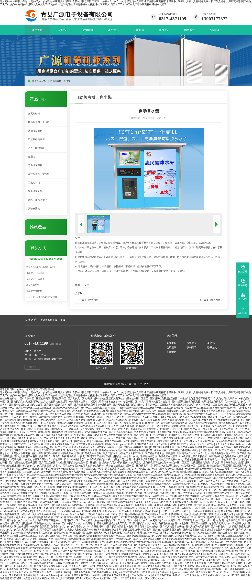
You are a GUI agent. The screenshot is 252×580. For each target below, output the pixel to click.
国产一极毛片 (218, 526)
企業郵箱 (171, 352)
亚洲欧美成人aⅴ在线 (194, 560)
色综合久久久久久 (60, 526)
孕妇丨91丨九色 (40, 508)
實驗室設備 (34, 208)
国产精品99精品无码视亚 (133, 407)
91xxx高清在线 (90, 542)
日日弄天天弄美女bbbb (224, 407)
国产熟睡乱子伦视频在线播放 (183, 450)
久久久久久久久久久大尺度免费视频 (19, 529)
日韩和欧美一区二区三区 (61, 499)
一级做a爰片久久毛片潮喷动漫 (54, 542)
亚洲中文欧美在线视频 (139, 535)
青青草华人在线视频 (156, 414)
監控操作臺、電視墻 (38, 174)
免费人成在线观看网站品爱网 (117, 435)
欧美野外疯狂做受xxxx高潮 (86, 575)
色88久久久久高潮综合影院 (54, 493)
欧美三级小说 (239, 523)
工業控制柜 (34, 182)
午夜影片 (113, 407)
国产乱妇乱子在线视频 (144, 441)
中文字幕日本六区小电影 (27, 447)
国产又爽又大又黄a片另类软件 (84, 398)
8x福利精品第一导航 (116, 459)
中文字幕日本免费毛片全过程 (155, 401)
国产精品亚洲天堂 (155, 453)
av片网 (176, 508)
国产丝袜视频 (225, 532)
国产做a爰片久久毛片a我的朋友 (111, 462)
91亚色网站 (27, 429)
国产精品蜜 (26, 511)
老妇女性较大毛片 (90, 438)
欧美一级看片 (30, 417)
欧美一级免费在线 (80, 508)
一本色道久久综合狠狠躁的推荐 (138, 456)
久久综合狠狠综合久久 (164, 535)
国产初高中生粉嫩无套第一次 (176, 532)
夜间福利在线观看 (208, 554)
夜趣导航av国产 (168, 493)
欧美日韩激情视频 (234, 551)
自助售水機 (87, 300)
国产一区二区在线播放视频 (97, 566)
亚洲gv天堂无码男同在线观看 (109, 493)
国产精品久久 (36, 441)
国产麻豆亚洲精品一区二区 (225, 499)
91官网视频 (58, 432)
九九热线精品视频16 (145, 432)
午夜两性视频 (69, 456)
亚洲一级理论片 (208, 502)
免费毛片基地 (166, 523)
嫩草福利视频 (175, 414)
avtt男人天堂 (168, 420)
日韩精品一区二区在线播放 (55, 545)
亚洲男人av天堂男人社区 (215, 548)
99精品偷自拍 (235, 563)
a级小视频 (65, 575)
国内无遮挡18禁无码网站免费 (50, 450)
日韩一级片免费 (28, 432)
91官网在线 (215, 456)
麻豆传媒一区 (115, 423)
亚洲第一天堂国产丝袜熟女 (174, 511)
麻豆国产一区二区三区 (39, 474)
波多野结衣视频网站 (189, 496)
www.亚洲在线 (74, 490)
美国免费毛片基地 (230, 511)
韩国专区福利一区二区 (113, 535)
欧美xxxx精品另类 (113, 414)
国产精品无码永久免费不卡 (98, 474)
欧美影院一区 (189, 438)
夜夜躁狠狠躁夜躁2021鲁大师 (57, 435)
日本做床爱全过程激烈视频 (235, 462)
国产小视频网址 (15, 542)
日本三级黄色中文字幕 (109, 529)
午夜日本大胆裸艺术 (15, 474)
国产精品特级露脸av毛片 (120, 526)
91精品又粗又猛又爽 (80, 496)
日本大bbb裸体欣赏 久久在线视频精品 (84, 459)
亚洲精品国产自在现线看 (211, 474)
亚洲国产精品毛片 (234, 435)
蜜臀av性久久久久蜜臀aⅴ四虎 (144, 420)
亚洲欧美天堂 (156, 478)
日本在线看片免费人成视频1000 (164, 438)
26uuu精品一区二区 (127, 401)
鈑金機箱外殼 (35, 191)
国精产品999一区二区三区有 (29, 444)
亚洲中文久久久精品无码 (157, 499)
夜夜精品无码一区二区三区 (18, 551)
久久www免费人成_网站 (143, 468)
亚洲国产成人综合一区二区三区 (151, 444)
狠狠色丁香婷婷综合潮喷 (34, 563)
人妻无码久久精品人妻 (125, 566)
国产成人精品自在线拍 (172, 526)
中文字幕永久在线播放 (213, 410)
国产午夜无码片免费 (41, 572)
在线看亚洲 (88, 517)
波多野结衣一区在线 (50, 456)
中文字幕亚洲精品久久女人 (192, 535)
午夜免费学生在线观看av (234, 404)
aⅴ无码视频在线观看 (226, 441)
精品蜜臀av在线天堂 (163, 542)
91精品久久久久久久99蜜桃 (37, 471)
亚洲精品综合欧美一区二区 (78, 462)
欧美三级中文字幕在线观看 (203, 557)
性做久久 (138, 502)
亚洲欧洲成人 (230, 484)
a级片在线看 (36, 404)
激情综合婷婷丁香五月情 (219, 465)
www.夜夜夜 (127, 505)
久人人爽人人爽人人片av (151, 578)
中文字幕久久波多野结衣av (146, 481)
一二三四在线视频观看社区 (176, 545)
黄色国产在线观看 (60, 508)
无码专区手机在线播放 (52, 529)
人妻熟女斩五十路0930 (41, 484)
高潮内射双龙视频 (201, 545)
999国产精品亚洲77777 (185, 484)
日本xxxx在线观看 (102, 496)
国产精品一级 (82, 441)
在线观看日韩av (42, 429)
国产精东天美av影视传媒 (27, 435)
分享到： (80, 293)
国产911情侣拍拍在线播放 (221, 535)
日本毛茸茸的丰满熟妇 (147, 526)
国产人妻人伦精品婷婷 (184, 569)
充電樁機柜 (34, 113)
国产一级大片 (105, 554)
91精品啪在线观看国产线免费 (80, 417)
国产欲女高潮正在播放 (26, 456)
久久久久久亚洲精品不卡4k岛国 (56, 535)
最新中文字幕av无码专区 (191, 493)
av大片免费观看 (103, 517)
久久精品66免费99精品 (137, 560)
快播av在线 (27, 426)
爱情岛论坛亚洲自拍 (44, 511)
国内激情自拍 (111, 548)
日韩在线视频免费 (92, 511)
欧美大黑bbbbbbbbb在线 (213, 505)
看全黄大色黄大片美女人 (147, 545)
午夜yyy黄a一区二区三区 (54, 447)
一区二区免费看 (47, 423)
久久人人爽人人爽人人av (163, 471)
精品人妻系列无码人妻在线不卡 (213, 566)
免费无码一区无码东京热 (66, 407)
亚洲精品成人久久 (174, 474)
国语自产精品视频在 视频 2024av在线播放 (198, 447)
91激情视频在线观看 (167, 456)
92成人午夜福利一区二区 (118, 441)
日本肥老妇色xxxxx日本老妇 (160, 551)
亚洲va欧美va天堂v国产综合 (67, 474)
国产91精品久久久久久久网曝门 (143, 520)
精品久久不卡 (35, 481)
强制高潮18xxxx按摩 (20, 499)
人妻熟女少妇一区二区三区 (59, 441)
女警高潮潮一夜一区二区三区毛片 (218, 450)
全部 (86, 285)
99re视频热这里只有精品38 (193, 456)
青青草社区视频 (31, 496)
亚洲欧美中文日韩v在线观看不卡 (79, 554)
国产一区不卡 (18, 478)
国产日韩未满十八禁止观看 (69, 484)
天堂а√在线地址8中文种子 (25, 493)
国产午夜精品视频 (28, 502)
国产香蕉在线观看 (124, 417)
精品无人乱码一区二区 (202, 444)
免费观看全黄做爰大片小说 (205, 462)
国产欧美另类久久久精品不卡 (156, 572)
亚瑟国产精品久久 (18, 404)
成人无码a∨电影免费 (186, 554)
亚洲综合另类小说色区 (166, 505)
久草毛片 (201, 520)
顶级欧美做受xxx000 (67, 487)
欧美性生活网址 (105, 417)
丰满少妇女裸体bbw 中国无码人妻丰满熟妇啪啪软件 (113, 514)
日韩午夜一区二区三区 (208, 404)
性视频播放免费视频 (213, 401)
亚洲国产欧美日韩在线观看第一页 (114, 499)
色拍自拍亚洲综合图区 (172, 429)
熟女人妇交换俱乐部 (195, 514)
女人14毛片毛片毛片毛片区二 (220, 453)
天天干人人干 (124, 523)
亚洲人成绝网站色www (68, 511)
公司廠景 (171, 347)
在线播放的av (151, 429)
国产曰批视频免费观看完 (127, 554)
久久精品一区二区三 (61, 548)
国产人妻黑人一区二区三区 (152, 404)
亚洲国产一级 (177, 398)
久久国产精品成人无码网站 (184, 502)
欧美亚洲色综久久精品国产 (88, 548)
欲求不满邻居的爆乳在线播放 (37, 532)
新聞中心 (171, 343)
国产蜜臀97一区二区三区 (188, 548)
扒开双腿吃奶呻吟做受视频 (137, 529)
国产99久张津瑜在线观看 (68, 517)
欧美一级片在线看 (157, 450)
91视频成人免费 (95, 471)
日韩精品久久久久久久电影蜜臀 (183, 410)
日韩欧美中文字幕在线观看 (83, 481)
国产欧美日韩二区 (179, 444)
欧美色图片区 (103, 429)
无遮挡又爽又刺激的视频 (87, 535)
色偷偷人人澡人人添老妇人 (14, 572)
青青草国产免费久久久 (170, 441)
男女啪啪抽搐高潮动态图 (158, 484)
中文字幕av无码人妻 (29, 545)
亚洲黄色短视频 (134, 493)
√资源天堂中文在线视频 (162, 465)
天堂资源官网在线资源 (117, 468)
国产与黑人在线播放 (81, 493)
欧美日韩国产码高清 (120, 410)
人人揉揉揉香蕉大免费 (239, 526)
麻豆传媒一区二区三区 (90, 487)
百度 (62, 320)
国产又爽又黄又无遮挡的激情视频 (94, 444)
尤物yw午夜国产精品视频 (126, 572)
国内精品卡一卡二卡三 (164, 517)
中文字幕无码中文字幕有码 (79, 560)
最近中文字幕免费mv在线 (169, 459)
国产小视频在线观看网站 (141, 459)
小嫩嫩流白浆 (11, 569)
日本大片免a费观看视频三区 (60, 444)
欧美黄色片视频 (62, 505)
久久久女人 (75, 566)
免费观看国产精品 (217, 563)
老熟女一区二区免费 (61, 414)
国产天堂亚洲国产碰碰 (51, 462)
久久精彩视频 (164, 432)
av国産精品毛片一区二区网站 (84, 478)
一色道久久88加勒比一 (145, 410)
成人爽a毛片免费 (70, 426)
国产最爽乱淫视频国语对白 (123, 557)
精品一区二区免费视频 (136, 465)
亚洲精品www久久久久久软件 (158, 554)
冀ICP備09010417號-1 (138, 384)
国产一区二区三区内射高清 (128, 517)
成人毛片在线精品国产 (210, 438)
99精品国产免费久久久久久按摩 (190, 563)
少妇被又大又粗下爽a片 (131, 453)
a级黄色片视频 (169, 417)
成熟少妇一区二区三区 (209, 490)
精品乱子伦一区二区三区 (13, 560)
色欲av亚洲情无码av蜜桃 (45, 453)
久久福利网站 (23, 508)
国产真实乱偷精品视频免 (53, 478)
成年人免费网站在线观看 (54, 401)
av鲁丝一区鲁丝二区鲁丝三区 (150, 490)
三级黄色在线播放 (102, 572)
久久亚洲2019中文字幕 (203, 542)
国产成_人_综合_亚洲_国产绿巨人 (52, 551)
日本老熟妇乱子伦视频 (133, 508)
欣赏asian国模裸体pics (150, 557)
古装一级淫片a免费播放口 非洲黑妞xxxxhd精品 (134, 532)
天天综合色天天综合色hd (174, 423)
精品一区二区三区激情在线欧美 (56, 557)
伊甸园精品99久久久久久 (128, 538)
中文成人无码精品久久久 (82, 447)
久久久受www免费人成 (156, 502)
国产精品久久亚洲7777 (197, 499)
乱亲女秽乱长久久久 (187, 420)
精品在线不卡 (11, 511)
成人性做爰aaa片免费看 (44, 514)
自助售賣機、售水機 (60, 81)
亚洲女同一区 (59, 398)
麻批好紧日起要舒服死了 (199, 398)
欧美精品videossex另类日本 (113, 450)
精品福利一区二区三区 (28, 468)
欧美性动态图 (25, 420)
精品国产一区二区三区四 (198, 407)
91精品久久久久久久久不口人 (202, 481)
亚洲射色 (138, 499)
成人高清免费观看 (162, 575)
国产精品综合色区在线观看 (23, 462)
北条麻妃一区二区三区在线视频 (111, 420)
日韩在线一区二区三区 (26, 535)
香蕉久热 (70, 432)
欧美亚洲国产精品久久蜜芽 (48, 420)
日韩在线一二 (182, 542)
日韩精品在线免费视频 (159, 563)
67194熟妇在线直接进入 (47, 426)
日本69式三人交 (87, 563)
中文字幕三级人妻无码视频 (78, 420)
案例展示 (191, 347)
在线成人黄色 (46, 538)
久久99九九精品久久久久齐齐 (114, 481)
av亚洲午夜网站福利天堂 (19, 490)
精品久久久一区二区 (105, 551)
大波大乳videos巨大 (211, 575)
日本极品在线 (226, 554)
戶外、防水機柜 (36, 148)
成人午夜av (31, 542)
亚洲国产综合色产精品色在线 (184, 435)
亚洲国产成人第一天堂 (28, 410)
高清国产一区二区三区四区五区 (90, 557)
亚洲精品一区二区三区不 (149, 426)
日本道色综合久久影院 (199, 426)
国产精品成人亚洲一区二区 (191, 517)
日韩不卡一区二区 (23, 450)
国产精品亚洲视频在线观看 (99, 484)
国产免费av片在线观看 (120, 502)
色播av (56, 468)
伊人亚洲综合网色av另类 (183, 538)
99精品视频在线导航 (70, 453)
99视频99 (171, 453)
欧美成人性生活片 (92, 453)
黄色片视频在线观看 (233, 456)
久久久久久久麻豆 (225, 444)
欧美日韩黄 (36, 438)
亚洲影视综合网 (74, 569)
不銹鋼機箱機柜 (36, 139)
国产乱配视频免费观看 (86, 404)
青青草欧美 (234, 520)
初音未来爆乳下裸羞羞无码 (113, 542)
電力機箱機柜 (35, 165)
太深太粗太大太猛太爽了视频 (199, 441)
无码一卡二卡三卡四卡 (125, 578)
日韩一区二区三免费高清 (94, 407)
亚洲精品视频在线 (194, 459)
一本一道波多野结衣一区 (236, 569)
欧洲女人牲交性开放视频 (227, 514)
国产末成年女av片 (123, 474)
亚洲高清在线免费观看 (213, 487)
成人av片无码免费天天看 (229, 542)
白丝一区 (76, 542)
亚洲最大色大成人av (17, 517)
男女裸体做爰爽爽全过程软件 (31, 554)
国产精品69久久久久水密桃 (87, 414)
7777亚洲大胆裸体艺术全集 (101, 401)
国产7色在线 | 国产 (189, 505)
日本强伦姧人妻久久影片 (181, 404)
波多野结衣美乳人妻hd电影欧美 (21, 557)
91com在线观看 (239, 468)
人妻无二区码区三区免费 (91, 456)
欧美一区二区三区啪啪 (147, 417)
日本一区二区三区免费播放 (118, 545)
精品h (210, 514)
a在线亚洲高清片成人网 (92, 426)
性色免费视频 (151, 493)
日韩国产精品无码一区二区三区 (201, 414)
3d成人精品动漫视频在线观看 (92, 432)
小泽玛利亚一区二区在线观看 (77, 520)
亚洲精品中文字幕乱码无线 (205, 511)
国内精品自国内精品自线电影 (198, 529)
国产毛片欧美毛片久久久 (35, 414)
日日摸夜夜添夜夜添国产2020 (180, 478)
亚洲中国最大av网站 (97, 532)
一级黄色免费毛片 (81, 572)
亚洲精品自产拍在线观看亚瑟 (127, 429)
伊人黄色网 (220, 398)
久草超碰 (5, 441)
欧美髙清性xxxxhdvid (135, 423)
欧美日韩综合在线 (225, 529)
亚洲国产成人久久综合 (182, 566)
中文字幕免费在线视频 (41, 517)
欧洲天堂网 (44, 432)
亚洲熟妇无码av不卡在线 (146, 511)
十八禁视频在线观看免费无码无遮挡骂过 (127, 471)
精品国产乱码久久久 (220, 523)
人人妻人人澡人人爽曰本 (36, 578)
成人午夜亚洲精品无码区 (33, 569)
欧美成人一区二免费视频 (186, 575)
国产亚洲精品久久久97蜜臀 (58, 404)
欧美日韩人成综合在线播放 (108, 465)
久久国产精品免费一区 (159, 569)
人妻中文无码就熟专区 (65, 465)
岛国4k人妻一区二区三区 (170, 468)
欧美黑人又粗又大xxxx (74, 502)
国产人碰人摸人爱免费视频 (192, 417)
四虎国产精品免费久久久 (130, 551)
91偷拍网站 (141, 478)
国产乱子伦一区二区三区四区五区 (34, 407)
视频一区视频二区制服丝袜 (63, 563)
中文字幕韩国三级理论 (231, 414)
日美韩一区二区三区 (96, 423)
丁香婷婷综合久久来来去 (47, 523)
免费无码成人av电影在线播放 (188, 432)
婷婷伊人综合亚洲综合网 (220, 517)
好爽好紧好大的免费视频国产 (218, 471)
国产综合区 (153, 423)
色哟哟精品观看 (19, 441)
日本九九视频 (127, 426)
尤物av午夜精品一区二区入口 (109, 520)
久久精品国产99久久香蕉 (54, 496)
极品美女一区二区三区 (220, 417)
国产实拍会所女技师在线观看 (228, 545)
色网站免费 (191, 474)
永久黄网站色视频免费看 (87, 435)
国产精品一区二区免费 (210, 484)
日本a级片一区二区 (123, 490)
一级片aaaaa (15, 414)
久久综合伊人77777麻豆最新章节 (88, 526)
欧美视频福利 (176, 514)
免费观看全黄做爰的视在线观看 (215, 538)
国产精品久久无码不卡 (210, 429)
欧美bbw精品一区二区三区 (175, 462)
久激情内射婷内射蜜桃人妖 (220, 493)
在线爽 (162, 410)
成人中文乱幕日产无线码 (209, 572)
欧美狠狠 (62, 410)
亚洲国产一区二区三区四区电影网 (165, 407)
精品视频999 (54, 554)
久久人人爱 (112, 426)
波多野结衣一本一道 (130, 548)
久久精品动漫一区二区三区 (190, 465)
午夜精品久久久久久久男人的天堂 (62, 438)
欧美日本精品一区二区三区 (148, 474)
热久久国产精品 (231, 575)
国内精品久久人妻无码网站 (25, 401)
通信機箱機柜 (35, 131)
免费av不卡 (31, 505)
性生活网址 (223, 468)
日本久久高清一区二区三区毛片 (178, 520)
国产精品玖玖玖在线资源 (236, 438)
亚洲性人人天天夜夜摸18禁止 (66, 578)
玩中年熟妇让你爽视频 (213, 496)
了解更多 (32, 367)
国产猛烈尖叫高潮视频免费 (97, 490)
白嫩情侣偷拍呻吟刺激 (51, 417)
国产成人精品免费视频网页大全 (51, 566)
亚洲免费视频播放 (106, 523)
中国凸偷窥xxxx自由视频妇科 (234, 557)
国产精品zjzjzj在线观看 (152, 496)
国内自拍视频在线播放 (16, 484)
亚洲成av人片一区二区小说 (117, 511)
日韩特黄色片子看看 (212, 435)
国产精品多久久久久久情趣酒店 (35, 465)
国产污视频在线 (24, 523)
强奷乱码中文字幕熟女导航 (134, 447)
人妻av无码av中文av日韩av (97, 578)
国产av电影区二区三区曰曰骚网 (191, 523)
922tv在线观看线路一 (50, 502)
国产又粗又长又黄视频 (197, 526)
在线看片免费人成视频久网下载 (139, 487)
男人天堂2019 (110, 453)
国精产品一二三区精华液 (65, 429)
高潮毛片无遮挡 (56, 569)
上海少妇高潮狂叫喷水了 (156, 538)
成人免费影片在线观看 (18, 453)
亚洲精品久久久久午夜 (145, 523)
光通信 (31, 156)
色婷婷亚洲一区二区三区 (110, 563)
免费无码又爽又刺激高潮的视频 (117, 478)
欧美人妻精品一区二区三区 (109, 560)
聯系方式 (212, 347)
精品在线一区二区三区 (136, 398)
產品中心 (43, 81)
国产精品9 (46, 468)
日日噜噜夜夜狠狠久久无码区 (49, 490)
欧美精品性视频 (137, 450)
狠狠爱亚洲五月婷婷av (49, 520)
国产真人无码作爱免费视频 (213, 420)
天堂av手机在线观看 (218, 508)
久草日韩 (232, 398)
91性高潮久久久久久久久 (190, 453)
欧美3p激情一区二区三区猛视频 (37, 487)
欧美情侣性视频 (8, 465)
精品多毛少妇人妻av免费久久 (221, 432)
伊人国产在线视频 (186, 551)
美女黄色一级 (25, 566)
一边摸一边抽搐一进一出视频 (201, 468)
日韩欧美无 (12, 432)
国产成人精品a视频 (134, 414)
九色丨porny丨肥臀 (123, 444)
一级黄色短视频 (61, 572)
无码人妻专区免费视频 (205, 532)
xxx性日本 (171, 496)
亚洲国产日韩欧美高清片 (70, 423)
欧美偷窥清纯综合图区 (189, 471)
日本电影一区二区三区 (173, 481)
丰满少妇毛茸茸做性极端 (126, 496)
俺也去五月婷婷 (70, 468)
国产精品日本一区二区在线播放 (151, 435)
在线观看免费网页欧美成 (115, 575)
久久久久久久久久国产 (159, 508)
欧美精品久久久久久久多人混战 (21, 538)
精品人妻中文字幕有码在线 (129, 484)
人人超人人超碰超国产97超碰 (80, 529)
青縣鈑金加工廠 (48, 320)
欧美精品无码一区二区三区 (131, 569)
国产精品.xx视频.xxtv (107, 447)
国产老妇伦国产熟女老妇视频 (100, 569)
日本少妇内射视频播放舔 (24, 423)
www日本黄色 (60, 471)
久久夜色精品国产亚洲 (35, 459)
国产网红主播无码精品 (125, 404)
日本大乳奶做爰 (77, 471)
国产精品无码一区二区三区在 (166, 560)
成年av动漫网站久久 (140, 575)
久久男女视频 (39, 499)
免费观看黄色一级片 (238, 478)
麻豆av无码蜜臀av (97, 502)
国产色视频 (178, 499)
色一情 (147, 517)
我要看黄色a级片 (144, 505)
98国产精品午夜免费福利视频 (70, 538)
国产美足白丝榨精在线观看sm (103, 505)
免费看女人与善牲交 (135, 563)
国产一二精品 (48, 410)
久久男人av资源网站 (47, 575)
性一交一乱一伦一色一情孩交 (87, 545)
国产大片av (191, 429)
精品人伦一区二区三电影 (231, 502)
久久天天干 (33, 478)
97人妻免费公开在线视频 (22, 575)
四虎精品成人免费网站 (92, 468)
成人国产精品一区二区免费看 (227, 426)
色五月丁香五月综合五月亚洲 (82, 450)
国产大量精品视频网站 (175, 557)
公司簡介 (191, 343)
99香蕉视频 (105, 404)
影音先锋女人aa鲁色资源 (218, 459)
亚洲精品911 (45, 505)
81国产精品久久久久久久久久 (20, 520)
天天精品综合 (87, 429)
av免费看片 (233, 505)
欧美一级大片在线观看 (113, 438)
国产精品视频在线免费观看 (186, 401)
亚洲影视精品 (112, 456)
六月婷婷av (97, 441)
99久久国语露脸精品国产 (100, 538)
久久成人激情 (75, 410)
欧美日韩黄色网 (77, 401)
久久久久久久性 (112, 487)
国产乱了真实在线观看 (121, 432)
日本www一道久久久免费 (71, 514)
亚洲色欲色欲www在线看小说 (69, 532)
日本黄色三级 (55, 459)
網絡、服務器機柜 (37, 200)
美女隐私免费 (85, 465)
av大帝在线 (227, 447)
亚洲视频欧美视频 (159, 398)
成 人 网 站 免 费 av (217, 520)
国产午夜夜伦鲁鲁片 (189, 487)
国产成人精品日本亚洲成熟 (167, 529)
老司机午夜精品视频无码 (13, 481)
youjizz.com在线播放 (184, 572)
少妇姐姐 (26, 514)
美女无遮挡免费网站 (112, 398)
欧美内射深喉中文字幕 (209, 569)
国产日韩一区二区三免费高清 (35, 398)
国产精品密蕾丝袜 (85, 499)
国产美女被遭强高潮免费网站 (153, 566)
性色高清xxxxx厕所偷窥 (193, 508)
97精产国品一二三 (136, 438)
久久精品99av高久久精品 (210, 551)
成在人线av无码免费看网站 (203, 423)
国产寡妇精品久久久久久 (231, 423)
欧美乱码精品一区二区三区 (220, 560)
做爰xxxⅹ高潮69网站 (174, 426)
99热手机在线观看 (167, 487)
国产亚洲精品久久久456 (155, 514)
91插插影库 (229, 490)
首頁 (34, 81)
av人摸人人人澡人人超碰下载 (158, 548)
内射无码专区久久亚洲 (96, 410)
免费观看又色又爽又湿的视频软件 (46, 560)
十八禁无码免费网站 (140, 542)
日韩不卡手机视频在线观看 (181, 490)
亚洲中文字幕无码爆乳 (56, 481)
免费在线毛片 (79, 505)
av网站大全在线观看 (82, 551)
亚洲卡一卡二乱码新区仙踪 (105, 508)
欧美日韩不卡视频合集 (162, 447)
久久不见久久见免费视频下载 (144, 462)
